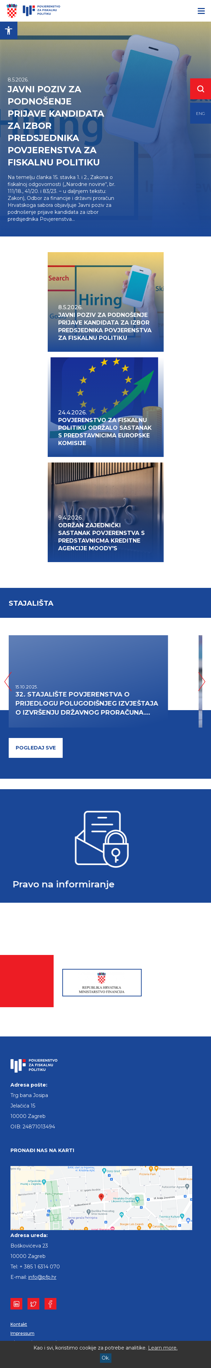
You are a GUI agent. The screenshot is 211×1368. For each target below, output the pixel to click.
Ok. (106, 1358)
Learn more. (163, 1348)
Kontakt (18, 1324)
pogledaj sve (36, 748)
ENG (200, 113)
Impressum (22, 1333)
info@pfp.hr (42, 1277)
